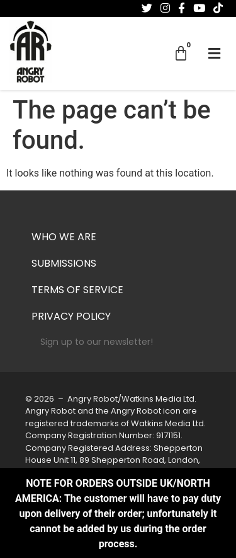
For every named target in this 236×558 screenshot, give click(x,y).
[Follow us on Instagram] (165, 8)
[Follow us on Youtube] (199, 8)
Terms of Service (77, 291)
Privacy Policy (71, 317)
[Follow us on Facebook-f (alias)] (181, 8)
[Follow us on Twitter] (147, 8)
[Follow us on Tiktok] (218, 8)
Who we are (63, 238)
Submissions (63, 264)
